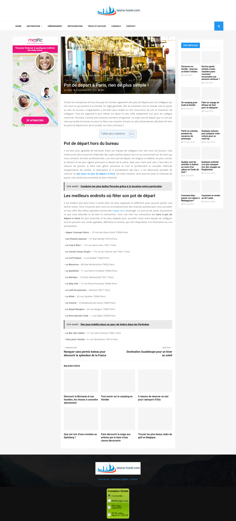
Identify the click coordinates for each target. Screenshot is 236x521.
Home (18, 26)
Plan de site (104, 479)
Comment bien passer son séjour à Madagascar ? (190, 198)
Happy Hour (118, 210)
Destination (33, 26)
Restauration (75, 26)
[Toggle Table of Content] (130, 134)
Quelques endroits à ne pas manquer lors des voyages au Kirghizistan (211, 166)
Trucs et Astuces (97, 26)
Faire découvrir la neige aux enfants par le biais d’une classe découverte (115, 437)
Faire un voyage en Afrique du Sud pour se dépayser (210, 105)
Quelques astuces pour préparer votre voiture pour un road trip (211, 135)
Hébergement (55, 26)
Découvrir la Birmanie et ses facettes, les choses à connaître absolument (81, 399)
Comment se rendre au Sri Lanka (211, 196)
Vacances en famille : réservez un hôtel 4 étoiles (189, 69)
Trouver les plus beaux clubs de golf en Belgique (155, 436)
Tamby (69, 90)
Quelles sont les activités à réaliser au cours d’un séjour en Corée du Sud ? (190, 167)
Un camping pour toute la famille (189, 103)
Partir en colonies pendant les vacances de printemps (189, 135)
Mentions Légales (120, 479)
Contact (130, 26)
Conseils (116, 26)
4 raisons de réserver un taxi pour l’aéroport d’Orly (153, 398)
